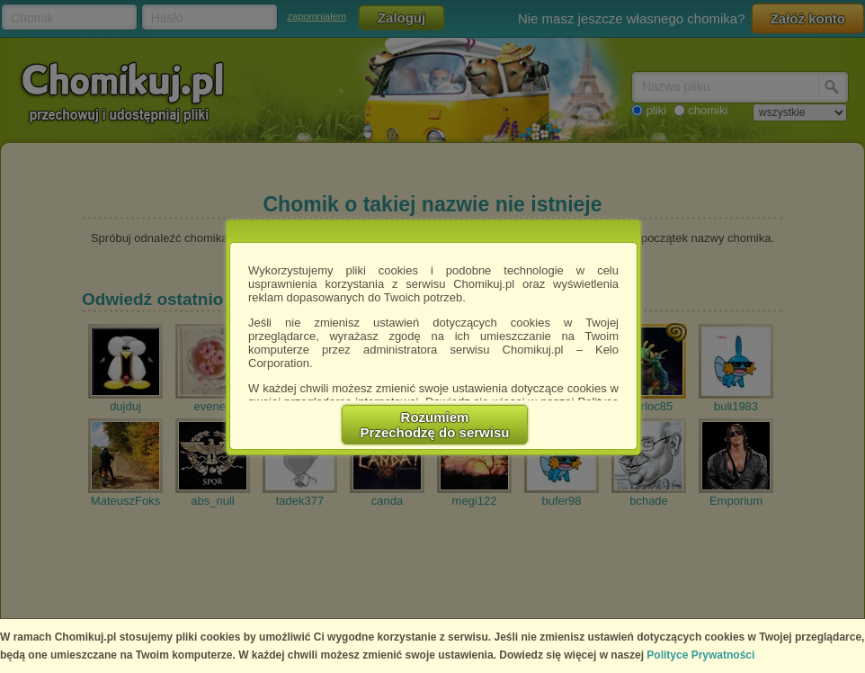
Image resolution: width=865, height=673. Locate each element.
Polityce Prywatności (700, 655)
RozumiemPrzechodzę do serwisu (435, 424)
